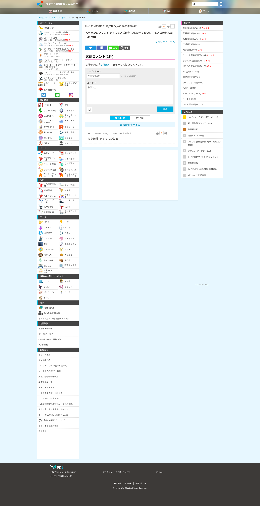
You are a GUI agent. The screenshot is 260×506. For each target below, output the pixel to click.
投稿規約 (105, 64)
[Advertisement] (130, 173)
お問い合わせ (140, 483)
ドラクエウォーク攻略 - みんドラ (116, 472)
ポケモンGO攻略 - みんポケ (61, 4)
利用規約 (117, 483)
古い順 (140, 118)
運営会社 (128, 483)
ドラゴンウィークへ (163, 42)
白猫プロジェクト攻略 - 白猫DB (63, 472)
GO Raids (159, 472)
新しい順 (120, 118)
